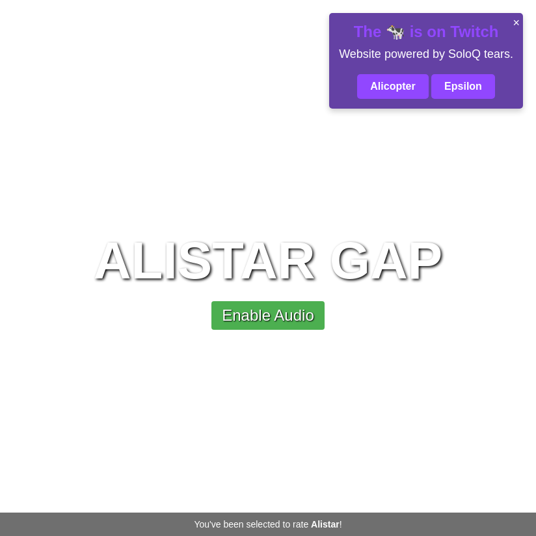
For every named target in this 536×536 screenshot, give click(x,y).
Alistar (325, 524)
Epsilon (463, 86)
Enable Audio (268, 315)
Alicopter (392, 86)
